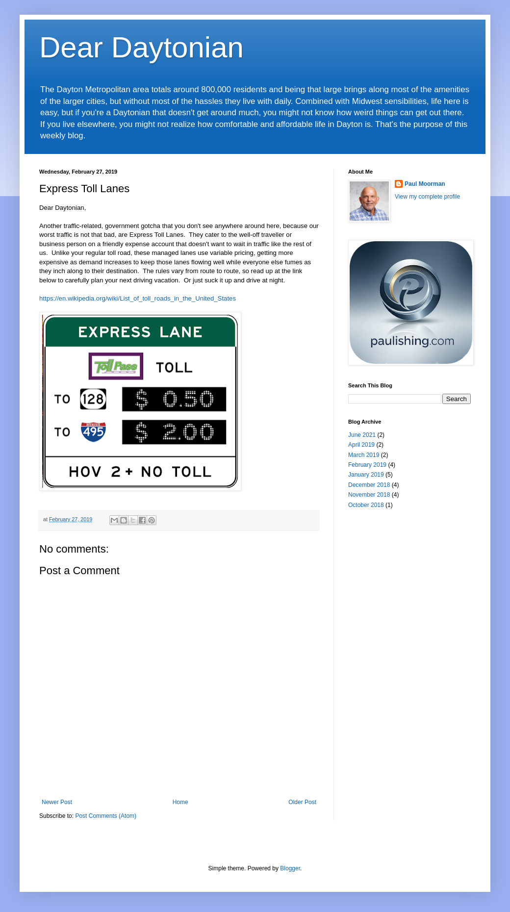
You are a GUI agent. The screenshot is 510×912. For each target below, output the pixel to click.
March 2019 (363, 455)
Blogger (290, 868)
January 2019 (366, 474)
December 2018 (369, 484)
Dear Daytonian (141, 47)
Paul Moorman (425, 183)
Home (180, 802)
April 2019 (361, 444)
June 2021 (362, 434)
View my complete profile (427, 196)
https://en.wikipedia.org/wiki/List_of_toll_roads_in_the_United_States (137, 298)
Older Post (302, 802)
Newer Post (57, 802)
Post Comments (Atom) (105, 815)
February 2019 (367, 464)
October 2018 (366, 505)
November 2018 (369, 494)
